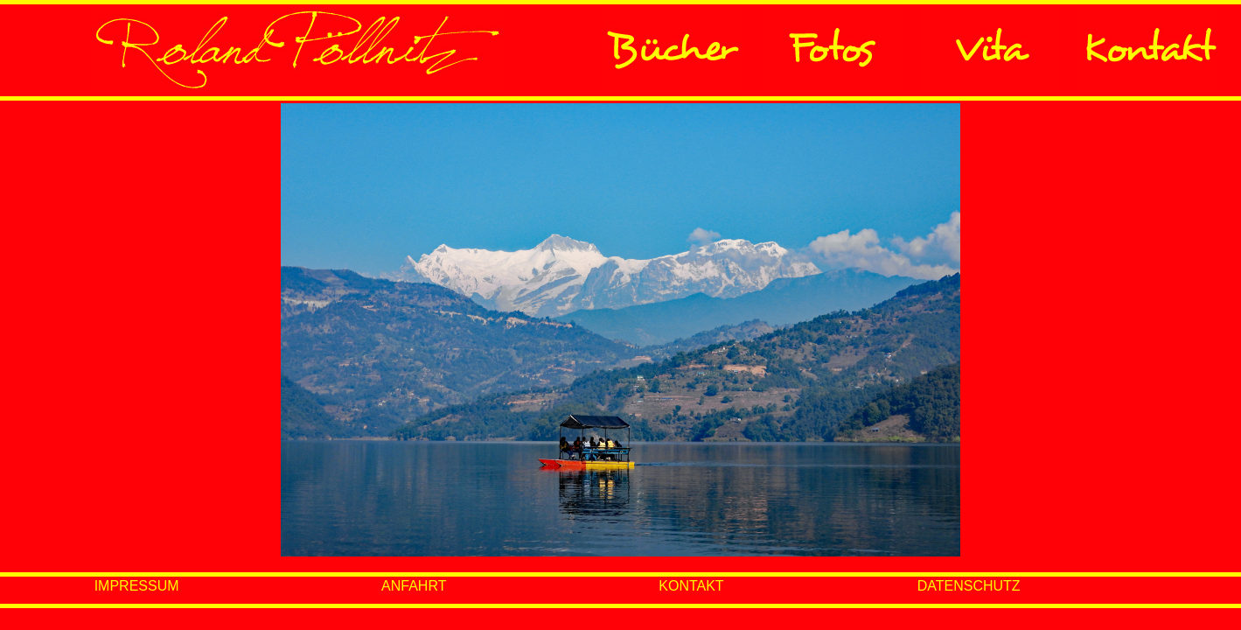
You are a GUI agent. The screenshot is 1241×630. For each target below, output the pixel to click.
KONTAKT (691, 585)
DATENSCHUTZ (969, 585)
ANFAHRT (413, 585)
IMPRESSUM (136, 585)
